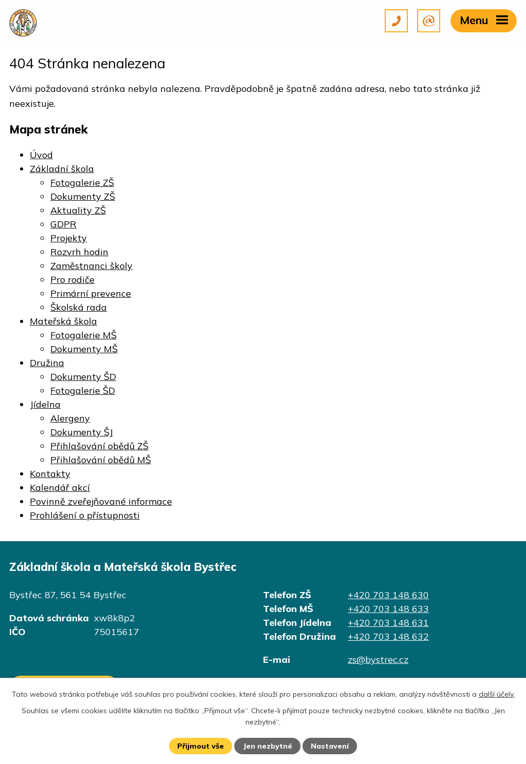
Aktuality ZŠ (78, 210)
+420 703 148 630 (388, 595)
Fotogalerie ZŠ (82, 182)
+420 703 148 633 (388, 609)
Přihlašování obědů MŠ (100, 460)
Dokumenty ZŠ (82, 196)
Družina (47, 363)
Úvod (41, 155)
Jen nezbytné (267, 746)
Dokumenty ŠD (83, 377)
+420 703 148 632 (388, 636)
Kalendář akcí (60, 487)
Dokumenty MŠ (84, 349)
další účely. (497, 694)
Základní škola (62, 169)
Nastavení (330, 746)
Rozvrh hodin (79, 252)
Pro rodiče (72, 279)
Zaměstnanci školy (91, 266)
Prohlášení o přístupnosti (85, 515)
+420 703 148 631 (388, 622)
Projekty (68, 238)
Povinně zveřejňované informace (101, 501)
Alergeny (70, 418)
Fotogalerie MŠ (83, 335)
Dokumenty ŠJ (81, 432)
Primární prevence (90, 293)
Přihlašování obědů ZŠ (99, 446)
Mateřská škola (63, 321)
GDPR (63, 224)
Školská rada (78, 307)
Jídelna (45, 404)
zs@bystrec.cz (378, 659)
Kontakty (50, 474)
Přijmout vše (200, 746)
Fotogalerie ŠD (82, 390)
